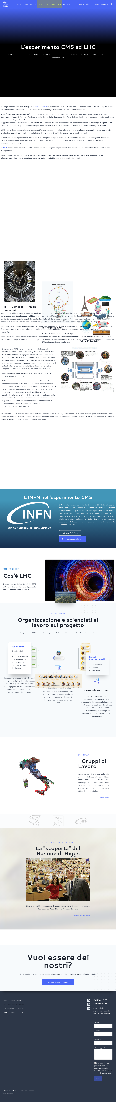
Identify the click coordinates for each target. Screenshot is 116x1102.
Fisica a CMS (16, 1000)
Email (96, 1030)
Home (18, 4)
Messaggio (98, 1047)
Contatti (104, 4)
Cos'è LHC (17, 575)
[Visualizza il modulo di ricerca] (112, 4)
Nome (96, 1022)
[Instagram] (88, 1004)
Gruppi (20, 1008)
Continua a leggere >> (82, 915)
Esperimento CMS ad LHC (14, 1004)
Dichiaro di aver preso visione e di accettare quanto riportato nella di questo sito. (103, 1068)
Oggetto (97, 1039)
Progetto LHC (68, 4)
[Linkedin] (88, 1008)
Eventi (96, 4)
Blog (5, 1012)
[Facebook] (88, 1000)
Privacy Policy (10, 1090)
